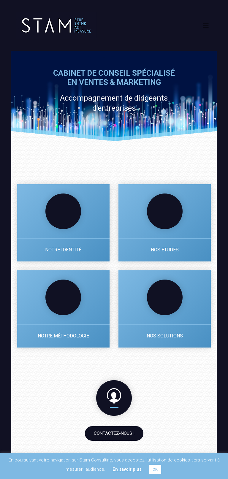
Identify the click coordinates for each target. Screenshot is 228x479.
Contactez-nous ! (114, 433)
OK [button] (155, 469)
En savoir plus (127, 469)
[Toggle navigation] (205, 25)
